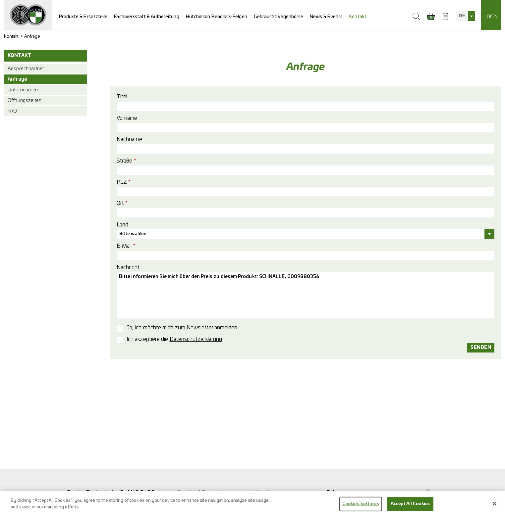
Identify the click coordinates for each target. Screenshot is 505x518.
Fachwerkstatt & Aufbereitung (146, 16)
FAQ (12, 111)
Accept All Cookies (410, 507)
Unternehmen (23, 89)
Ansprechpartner (26, 68)
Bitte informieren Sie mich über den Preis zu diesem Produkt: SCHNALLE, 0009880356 (305, 295)
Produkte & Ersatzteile (83, 16)
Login (491, 16)
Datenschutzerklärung (196, 339)
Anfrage (32, 36)
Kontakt (357, 16)
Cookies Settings (360, 507)
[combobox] (465, 16)
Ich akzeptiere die (174, 339)
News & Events (326, 16)
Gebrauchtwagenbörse (279, 16)
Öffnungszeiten (24, 100)
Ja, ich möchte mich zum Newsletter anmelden (182, 327)
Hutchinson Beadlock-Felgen (216, 16)
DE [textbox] (462, 16)
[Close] (494, 507)
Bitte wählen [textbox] (132, 234)
